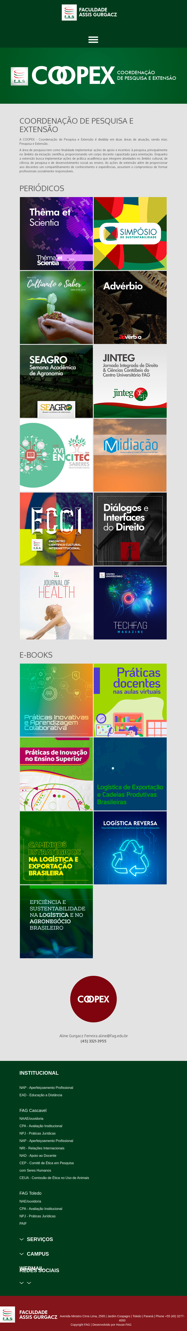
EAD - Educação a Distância (40, 1095)
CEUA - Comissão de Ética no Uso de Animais (54, 1178)
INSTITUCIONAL (39, 1073)
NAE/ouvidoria (30, 1201)
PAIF (23, 1223)
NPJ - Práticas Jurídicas (37, 1133)
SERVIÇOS (40, 1239)
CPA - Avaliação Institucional (40, 1126)
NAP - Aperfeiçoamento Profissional (46, 1087)
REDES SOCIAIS (39, 1270)
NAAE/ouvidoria (31, 1118)
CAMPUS (38, 1254)
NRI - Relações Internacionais (42, 1148)
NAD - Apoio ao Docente (37, 1155)
